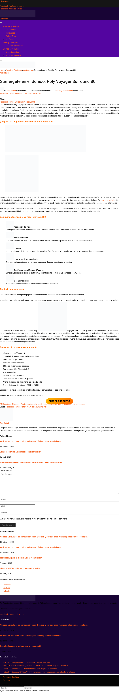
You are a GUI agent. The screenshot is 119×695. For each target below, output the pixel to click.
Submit (28, 688)
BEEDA (6, 662)
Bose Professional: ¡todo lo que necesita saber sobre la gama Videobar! (39, 666)
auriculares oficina (55, 404)
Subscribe (4, 19)
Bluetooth (67, 404)
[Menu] (1, 22)
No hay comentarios (64, 91)
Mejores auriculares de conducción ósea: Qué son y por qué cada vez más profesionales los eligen (44, 537)
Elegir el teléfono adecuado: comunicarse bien (20, 452)
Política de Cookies (11, 677)
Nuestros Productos (11, 26)
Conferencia (11, 30)
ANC (2, 404)
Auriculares (10, 33)
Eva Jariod (11, 91)
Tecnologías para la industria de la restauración (21, 558)
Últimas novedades (11, 49)
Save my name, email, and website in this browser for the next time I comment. (34, 519)
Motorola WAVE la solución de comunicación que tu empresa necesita (31, 462)
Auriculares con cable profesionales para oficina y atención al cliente (30, 441)
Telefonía (9, 39)
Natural (6, 672)
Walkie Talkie (11, 36)
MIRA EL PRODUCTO (59, 401)
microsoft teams (78, 404)
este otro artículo (108, 200)
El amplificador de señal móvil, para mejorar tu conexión (34, 669)
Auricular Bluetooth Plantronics (17, 404)
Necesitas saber (12, 52)
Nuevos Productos (13, 55)
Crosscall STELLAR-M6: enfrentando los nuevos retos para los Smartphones (43, 672)
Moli (4, 666)
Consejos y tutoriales (14, 46)
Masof (5, 669)
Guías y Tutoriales (10, 42)
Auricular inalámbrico (39, 404)
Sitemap (6, 680)
